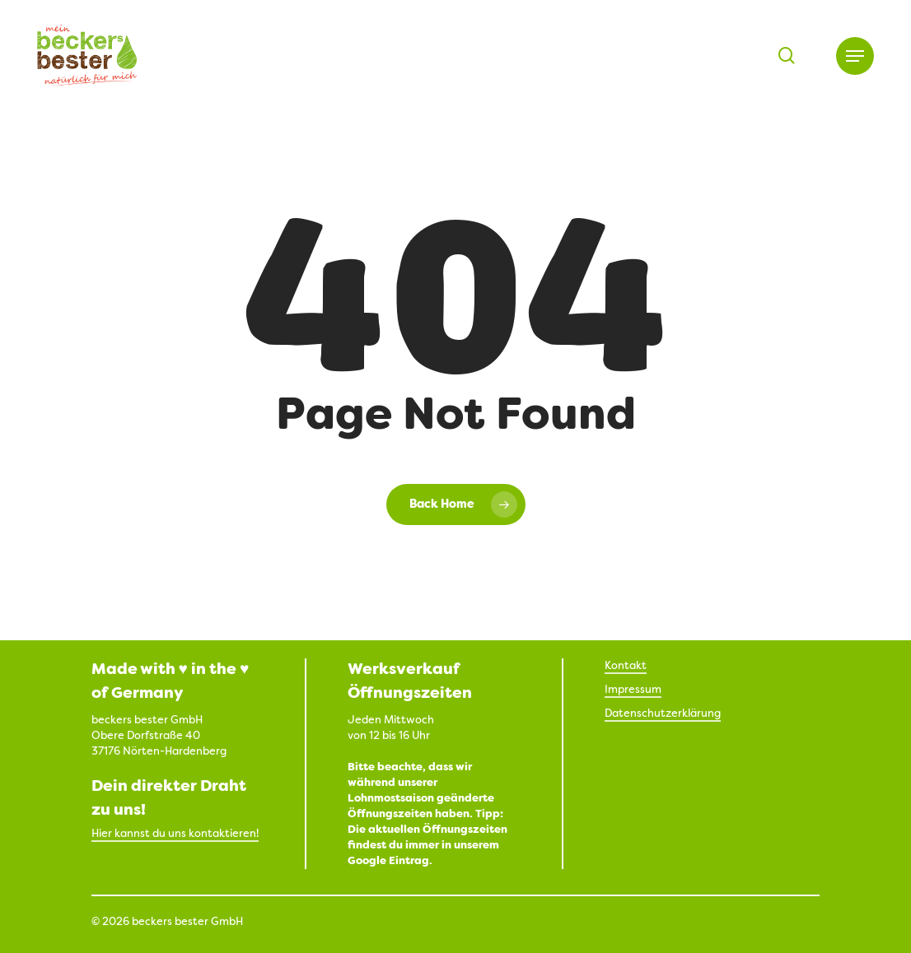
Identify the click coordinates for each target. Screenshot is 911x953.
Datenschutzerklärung (663, 714)
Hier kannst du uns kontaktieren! (175, 834)
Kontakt (626, 666)
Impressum (633, 690)
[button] (855, 56)
